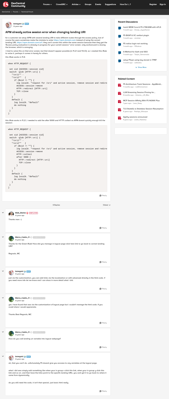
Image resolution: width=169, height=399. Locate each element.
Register (153, 4)
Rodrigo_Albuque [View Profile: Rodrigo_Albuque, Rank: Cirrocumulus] (141, 112)
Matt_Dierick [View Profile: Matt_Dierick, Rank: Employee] (20, 213)
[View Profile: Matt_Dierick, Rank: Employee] (11, 214)
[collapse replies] (2, 212)
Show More (140, 67)
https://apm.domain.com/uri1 (29, 42)
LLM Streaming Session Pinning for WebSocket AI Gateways (138, 92)
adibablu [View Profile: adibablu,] (138, 63)
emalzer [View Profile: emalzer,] (137, 38)
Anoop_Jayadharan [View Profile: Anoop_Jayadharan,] (142, 30)
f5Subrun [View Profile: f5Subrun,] (137, 46)
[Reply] (103, 195)
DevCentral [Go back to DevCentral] (6, 12)
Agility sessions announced (135, 117)
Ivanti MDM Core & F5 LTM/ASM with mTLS (142, 27)
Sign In (163, 4)
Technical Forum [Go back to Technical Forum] (27, 12)
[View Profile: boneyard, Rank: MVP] (8, 25)
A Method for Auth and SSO (135, 52)
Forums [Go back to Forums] (15, 12)
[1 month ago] (127, 30)
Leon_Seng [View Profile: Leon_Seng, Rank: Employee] (137, 103)
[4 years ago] (127, 120)
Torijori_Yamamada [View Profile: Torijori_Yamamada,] (141, 55)
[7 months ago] (128, 87)
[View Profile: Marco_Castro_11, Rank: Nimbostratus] (11, 238)
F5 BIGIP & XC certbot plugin (136, 35)
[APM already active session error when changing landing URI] (19, 215)
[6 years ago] (127, 112)
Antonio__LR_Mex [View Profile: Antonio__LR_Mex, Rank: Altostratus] (142, 95)
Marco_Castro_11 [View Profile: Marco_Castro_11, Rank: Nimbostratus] (22, 237)
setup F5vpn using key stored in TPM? (140, 60)
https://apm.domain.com (65, 40)
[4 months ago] (128, 95)
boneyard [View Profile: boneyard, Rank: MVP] (17, 24)
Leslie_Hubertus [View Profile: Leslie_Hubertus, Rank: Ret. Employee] (140, 120)
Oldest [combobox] (107, 205)
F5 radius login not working (135, 43)
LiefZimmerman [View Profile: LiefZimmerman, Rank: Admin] (141, 87)
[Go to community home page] (14, 4)
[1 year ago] (127, 103)
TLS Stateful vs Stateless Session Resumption (143, 109)
